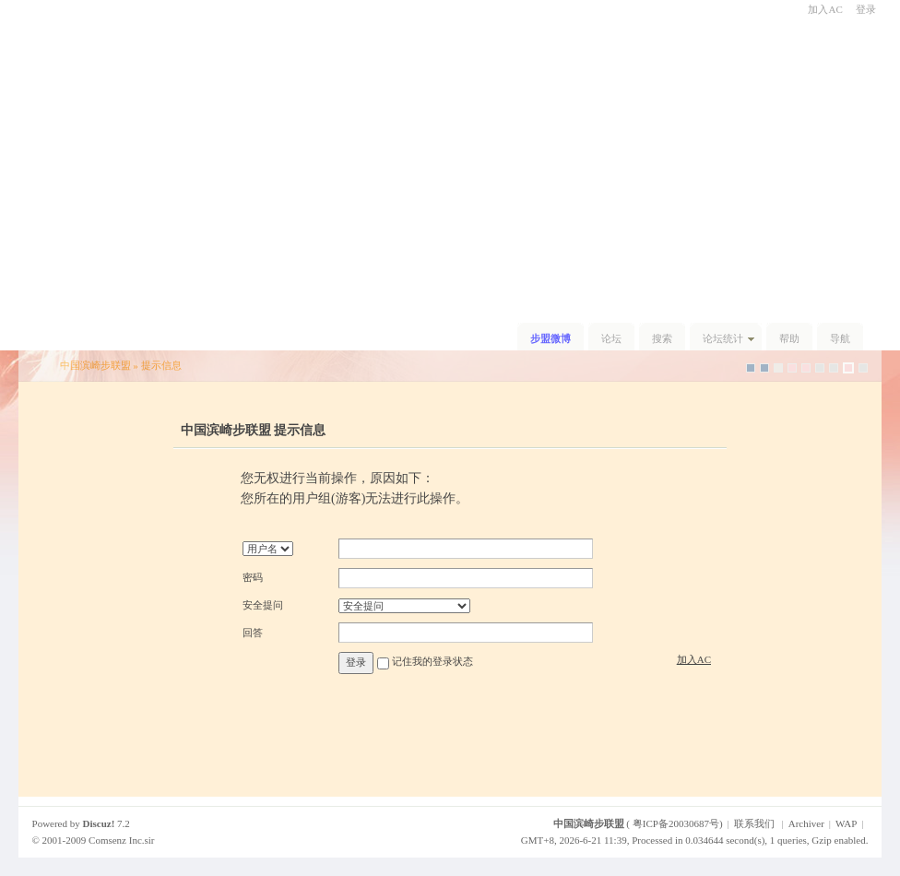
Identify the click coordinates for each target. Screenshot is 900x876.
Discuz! (99, 823)
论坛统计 (723, 338)
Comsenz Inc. (116, 840)
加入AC (825, 9)
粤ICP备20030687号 (676, 823)
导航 (840, 338)
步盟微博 (550, 338)
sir (150, 840)
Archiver (806, 823)
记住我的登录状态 (432, 662)
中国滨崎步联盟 (95, 365)
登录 (866, 9)
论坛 (611, 338)
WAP (846, 823)
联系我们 (754, 823)
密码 (253, 577)
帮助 (789, 338)
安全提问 (263, 604)
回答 (253, 632)
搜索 (662, 338)
